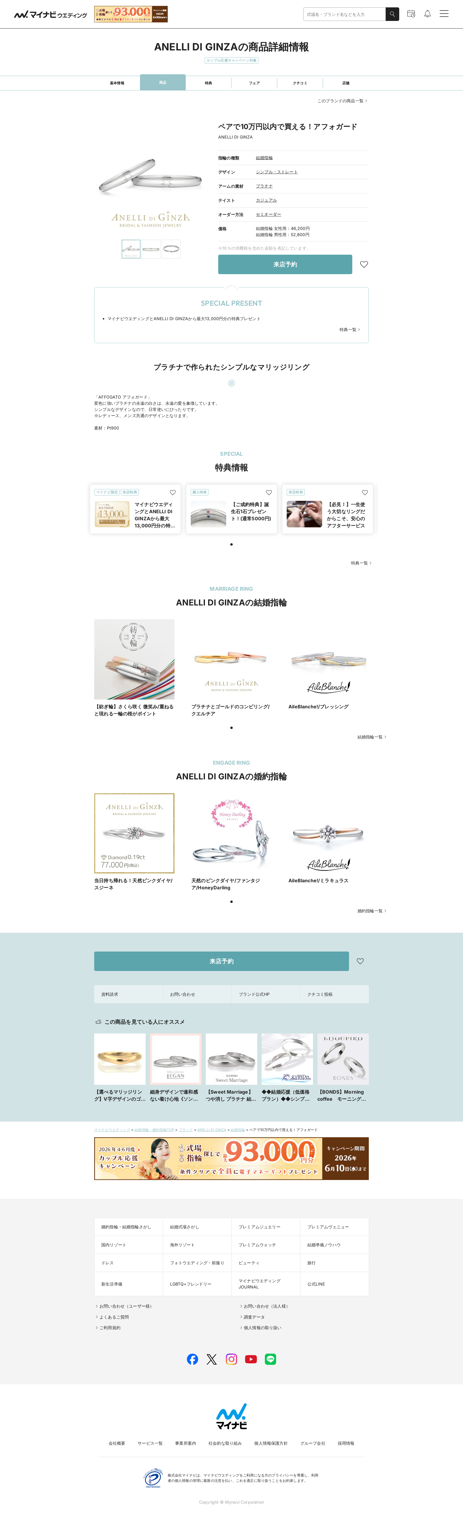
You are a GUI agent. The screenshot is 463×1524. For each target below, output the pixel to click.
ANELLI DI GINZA (211, 1130)
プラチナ (264, 185)
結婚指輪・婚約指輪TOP (154, 1130)
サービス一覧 (150, 1443)
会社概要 (117, 1443)
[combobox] (344, 14)
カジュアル (266, 200)
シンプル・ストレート (277, 171)
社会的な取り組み (225, 1443)
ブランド (186, 1130)
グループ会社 (312, 1443)
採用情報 (346, 1443)
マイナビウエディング (112, 1130)
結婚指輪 (264, 157)
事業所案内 (185, 1443)
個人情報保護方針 (271, 1443)
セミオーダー (268, 214)
